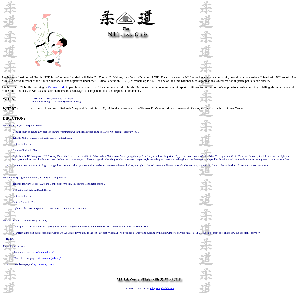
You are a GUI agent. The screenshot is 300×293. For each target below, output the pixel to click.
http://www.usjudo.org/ (49, 258)
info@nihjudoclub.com (162, 288)
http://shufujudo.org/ (43, 252)
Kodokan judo (56, 87)
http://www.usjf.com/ (43, 264)
